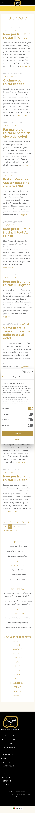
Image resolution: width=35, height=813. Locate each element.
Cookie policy (7, 762)
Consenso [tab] (5, 377)
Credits (14, 794)
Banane (17, 653)
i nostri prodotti (9, 739)
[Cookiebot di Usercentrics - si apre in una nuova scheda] (22, 372)
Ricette (17, 542)
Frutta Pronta (8, 747)
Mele (17, 679)
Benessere (17, 566)
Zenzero (17, 696)
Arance (17, 645)
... (17, 561)
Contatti (5, 758)
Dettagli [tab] (14, 377)
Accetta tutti (17, 434)
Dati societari (7, 794)
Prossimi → (9, 531)
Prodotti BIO (7, 743)
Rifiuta (17, 439)
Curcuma (17, 658)
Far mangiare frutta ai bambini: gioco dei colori (16, 133)
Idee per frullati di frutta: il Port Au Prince (17, 233)
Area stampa (7, 754)
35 (27, 522)
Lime (17, 666)
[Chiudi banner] (32, 371)
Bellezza (17, 589)
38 (14, 526)
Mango (17, 675)
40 (23, 526)
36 (5, 526)
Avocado (17, 649)
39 (19, 526)
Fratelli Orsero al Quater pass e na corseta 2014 (16, 183)
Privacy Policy (8, 766)
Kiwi (17, 662)
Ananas (17, 641)
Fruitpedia (10, 30)
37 (10, 526)
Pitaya (17, 691)
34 (23, 522)
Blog (3, 773)
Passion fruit (17, 683)
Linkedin (5, 785)
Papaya (17, 687)
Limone (17, 670)
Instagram (6, 781)
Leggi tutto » (25, 66)
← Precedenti (14, 522)
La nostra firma (8, 736)
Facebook (5, 777)
